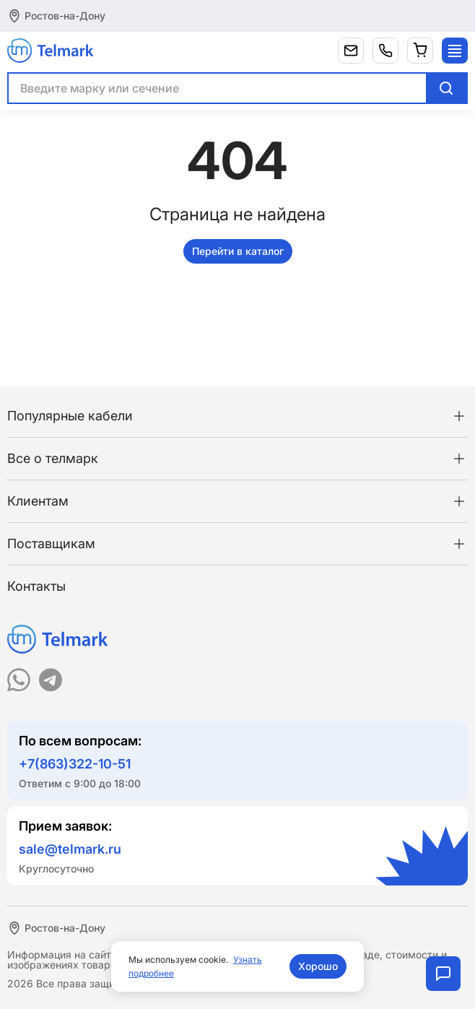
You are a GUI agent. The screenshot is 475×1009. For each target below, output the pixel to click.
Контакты (36, 586)
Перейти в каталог (238, 251)
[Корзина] (420, 51)
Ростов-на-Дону (65, 15)
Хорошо (318, 966)
